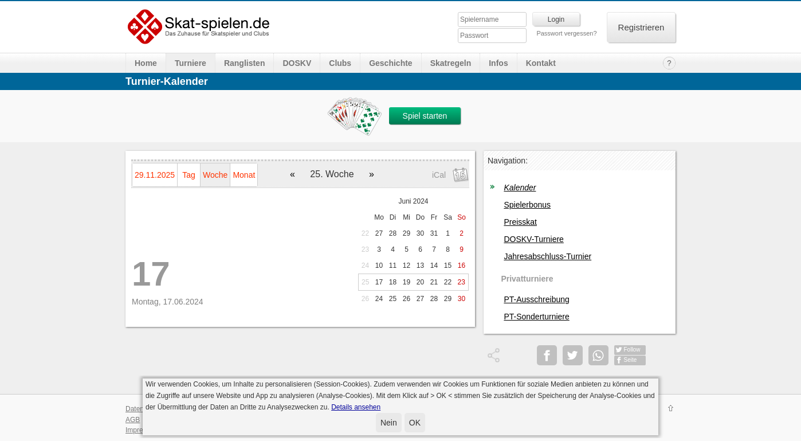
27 (379, 233)
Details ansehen (355, 407)
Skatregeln (451, 63)
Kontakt (541, 63)
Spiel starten (425, 115)
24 (365, 266)
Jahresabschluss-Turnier (547, 256)
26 (365, 299)
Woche (215, 174)
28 (392, 233)
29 (406, 233)
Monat (244, 174)
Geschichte (390, 63)
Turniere (190, 63)
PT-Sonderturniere (536, 316)
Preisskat (520, 222)
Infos (498, 63)
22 (365, 233)
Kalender (520, 187)
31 (434, 233)
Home (146, 63)
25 (365, 282)
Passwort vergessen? (566, 33)
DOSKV (296, 63)
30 (420, 233)
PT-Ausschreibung (536, 299)
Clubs (340, 63)
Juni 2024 (413, 201)
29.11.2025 (155, 174)
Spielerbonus (527, 204)
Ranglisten (244, 63)
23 (365, 249)
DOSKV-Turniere (534, 239)
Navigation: (508, 160)
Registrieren (641, 27)
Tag (188, 174)
